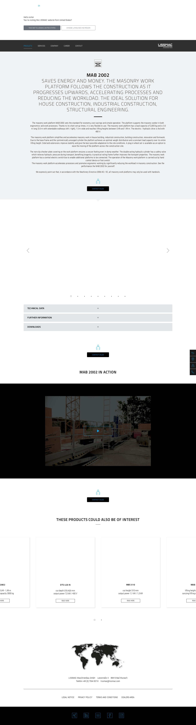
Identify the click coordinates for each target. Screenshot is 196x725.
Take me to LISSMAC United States (42, 28)
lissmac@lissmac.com (110, 681)
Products (28, 46)
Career (67, 46)
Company (54, 46)
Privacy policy (85, 697)
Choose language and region (78, 28)
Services (41, 46)
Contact (78, 46)
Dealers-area (128, 697)
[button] (95, 620)
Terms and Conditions (107, 697)
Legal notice (68, 697)
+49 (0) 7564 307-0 (90, 681)
